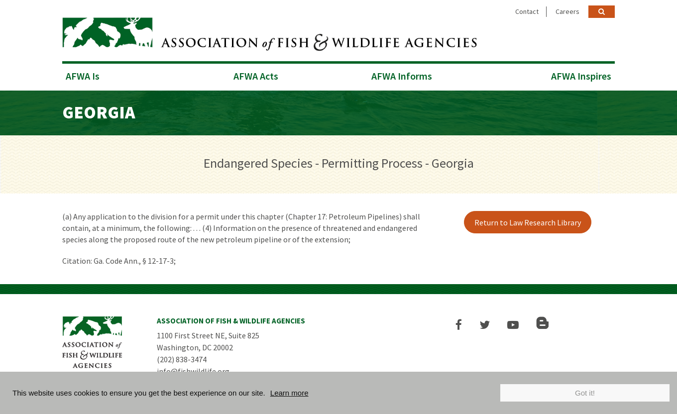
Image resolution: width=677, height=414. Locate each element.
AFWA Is (83, 76)
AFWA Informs (401, 76)
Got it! (585, 393)
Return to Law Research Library (527, 222)
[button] (458, 324)
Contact (527, 11)
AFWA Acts (255, 76)
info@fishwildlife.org (193, 371)
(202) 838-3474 (182, 359)
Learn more (289, 393)
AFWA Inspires (581, 76)
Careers (567, 11)
